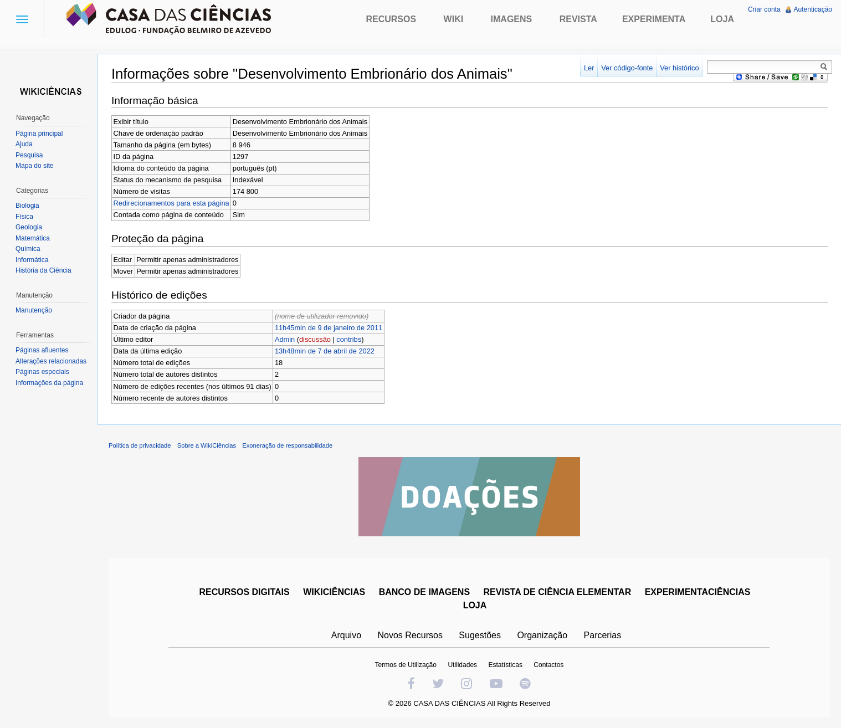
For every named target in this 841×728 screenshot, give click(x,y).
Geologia (29, 227)
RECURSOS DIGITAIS (244, 592)
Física (24, 217)
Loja (722, 19)
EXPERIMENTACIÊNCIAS (698, 592)
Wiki (454, 19)
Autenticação (813, 9)
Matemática (33, 238)
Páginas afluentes (42, 350)
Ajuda (24, 144)
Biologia (27, 205)
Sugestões (480, 635)
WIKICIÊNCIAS (334, 592)
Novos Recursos (410, 635)
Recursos (391, 19)
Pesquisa (29, 155)
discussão (315, 339)
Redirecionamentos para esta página (171, 203)
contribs (348, 339)
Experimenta (653, 19)
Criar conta (764, 9)
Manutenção (34, 310)
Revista (578, 19)
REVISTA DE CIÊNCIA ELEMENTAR (558, 592)
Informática (32, 260)
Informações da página (49, 383)
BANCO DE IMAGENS (424, 592)
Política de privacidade (140, 445)
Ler (589, 68)
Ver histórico (679, 68)
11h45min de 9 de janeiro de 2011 (328, 328)
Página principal (39, 133)
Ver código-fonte (627, 68)
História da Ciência (43, 270)
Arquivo (346, 635)
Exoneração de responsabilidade (287, 445)
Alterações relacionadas (51, 361)
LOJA (475, 605)
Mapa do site (35, 166)
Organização (542, 635)
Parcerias (603, 635)
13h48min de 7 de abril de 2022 (325, 351)
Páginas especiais (42, 372)
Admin (285, 339)
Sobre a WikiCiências (206, 445)
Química (28, 249)
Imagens (511, 19)
